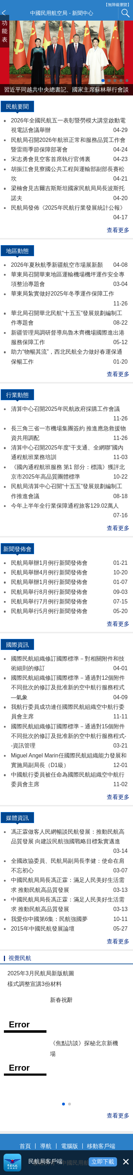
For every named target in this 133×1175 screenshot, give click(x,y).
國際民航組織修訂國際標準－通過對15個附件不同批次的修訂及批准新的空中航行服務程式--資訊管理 (69, 737)
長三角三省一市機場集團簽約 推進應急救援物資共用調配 (69, 434)
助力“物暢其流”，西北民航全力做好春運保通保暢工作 (69, 357)
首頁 (25, 1146)
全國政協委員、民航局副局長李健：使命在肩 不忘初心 (69, 867)
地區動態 (17, 252)
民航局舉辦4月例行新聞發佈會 (69, 572)
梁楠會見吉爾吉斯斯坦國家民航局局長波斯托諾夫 (69, 194)
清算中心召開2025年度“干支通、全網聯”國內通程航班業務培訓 (69, 453)
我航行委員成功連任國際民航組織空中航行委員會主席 (69, 713)
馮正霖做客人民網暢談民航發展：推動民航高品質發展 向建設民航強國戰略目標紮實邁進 (69, 842)
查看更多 (118, 230)
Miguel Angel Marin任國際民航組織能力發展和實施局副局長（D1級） (69, 761)
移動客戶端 (101, 1146)
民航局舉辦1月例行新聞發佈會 (69, 563)
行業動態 (17, 396)
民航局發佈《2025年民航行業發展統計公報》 (69, 213)
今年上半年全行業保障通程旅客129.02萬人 (69, 511)
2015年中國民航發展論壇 (69, 928)
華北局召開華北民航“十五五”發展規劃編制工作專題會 (69, 319)
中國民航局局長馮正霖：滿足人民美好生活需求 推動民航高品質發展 (69, 886)
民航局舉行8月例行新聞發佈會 (69, 592)
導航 (45, 1146)
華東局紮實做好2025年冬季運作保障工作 (69, 299)
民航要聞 (17, 108)
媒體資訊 (17, 819)
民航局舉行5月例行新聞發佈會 (69, 611)
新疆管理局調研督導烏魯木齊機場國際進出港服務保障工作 (69, 338)
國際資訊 (17, 646)
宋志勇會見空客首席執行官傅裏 (69, 159)
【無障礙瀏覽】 (117, 5)
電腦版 (69, 1146)
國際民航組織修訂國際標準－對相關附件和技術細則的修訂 (69, 664)
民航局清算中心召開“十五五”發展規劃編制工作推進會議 (69, 492)
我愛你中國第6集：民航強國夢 (69, 919)
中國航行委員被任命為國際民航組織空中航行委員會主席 (69, 780)
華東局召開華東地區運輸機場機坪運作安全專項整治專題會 (69, 280)
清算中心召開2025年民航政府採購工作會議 (69, 415)
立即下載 (103, 1162)
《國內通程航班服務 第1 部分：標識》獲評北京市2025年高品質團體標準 (69, 473)
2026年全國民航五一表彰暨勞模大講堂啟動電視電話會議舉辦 (69, 126)
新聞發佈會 (17, 550)
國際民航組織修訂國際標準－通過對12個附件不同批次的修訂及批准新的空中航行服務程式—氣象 (69, 688)
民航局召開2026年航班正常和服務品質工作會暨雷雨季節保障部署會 (69, 146)
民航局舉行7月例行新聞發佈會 (69, 601)
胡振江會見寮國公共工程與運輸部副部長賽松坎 (69, 175)
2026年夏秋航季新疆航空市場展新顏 (69, 265)
